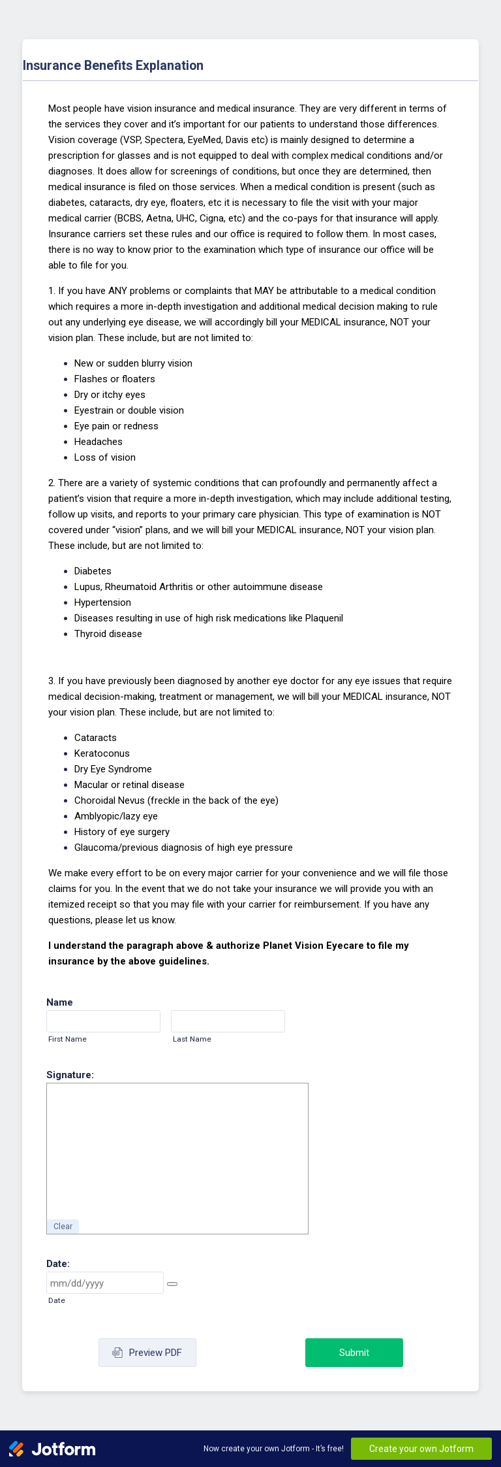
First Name (67, 1039)
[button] (172, 1284)
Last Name (192, 1039)
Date (56, 1300)
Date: (58, 1264)
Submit (354, 1353)
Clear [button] (62, 1226)
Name (59, 1002)
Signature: (70, 1075)
